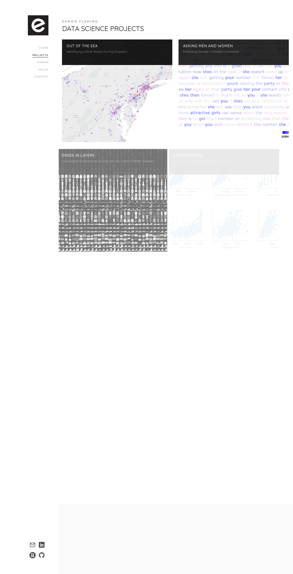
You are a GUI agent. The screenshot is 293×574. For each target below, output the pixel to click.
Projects (40, 55)
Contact (41, 76)
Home (43, 48)
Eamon (42, 62)
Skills (43, 69)
